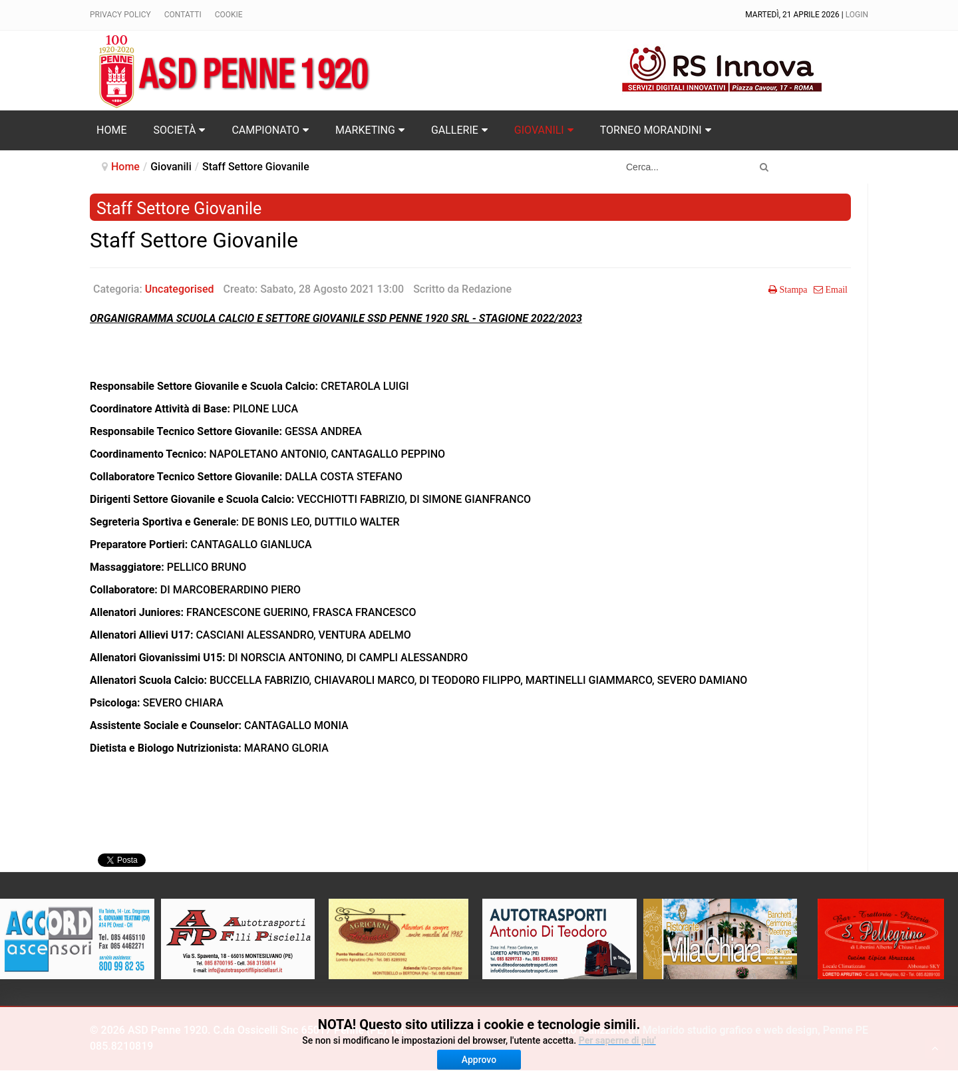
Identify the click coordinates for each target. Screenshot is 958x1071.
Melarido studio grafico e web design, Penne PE (755, 1030)
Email (835, 289)
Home (125, 166)
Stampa (792, 289)
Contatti (183, 14)
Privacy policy (120, 14)
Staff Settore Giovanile (194, 240)
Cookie (229, 14)
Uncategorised (179, 289)
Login (857, 14)
